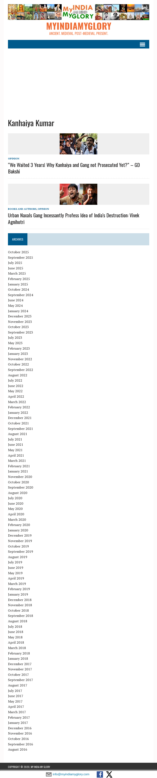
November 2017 (20, 669)
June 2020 (15, 503)
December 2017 (20, 664)
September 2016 (20, 744)
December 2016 (20, 728)
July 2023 (15, 337)
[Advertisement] (78, 80)
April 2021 (16, 455)
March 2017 (17, 712)
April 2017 (16, 706)
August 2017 (17, 685)
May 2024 (15, 305)
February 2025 (19, 278)
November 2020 (20, 476)
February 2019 (19, 589)
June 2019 (15, 567)
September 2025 (20, 257)
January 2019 (18, 594)
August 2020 (17, 492)
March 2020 (17, 519)
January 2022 (18, 412)
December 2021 (20, 417)
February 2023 (19, 348)
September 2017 (20, 679)
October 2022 (18, 364)
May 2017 (15, 701)
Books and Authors (22, 208)
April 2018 (16, 642)
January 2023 (18, 353)
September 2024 (20, 295)
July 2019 (15, 562)
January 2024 (18, 311)
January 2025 (18, 284)
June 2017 (15, 696)
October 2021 (18, 423)
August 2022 (17, 375)
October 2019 (18, 546)
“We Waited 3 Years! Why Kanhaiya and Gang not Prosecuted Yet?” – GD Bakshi (74, 168)
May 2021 (15, 450)
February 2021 (19, 466)
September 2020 (20, 487)
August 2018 (17, 621)
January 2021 (18, 471)
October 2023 (18, 327)
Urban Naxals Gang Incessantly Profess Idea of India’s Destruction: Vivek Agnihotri (73, 218)
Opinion (13, 158)
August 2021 (17, 434)
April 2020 (16, 514)
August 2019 (17, 557)
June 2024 (15, 300)
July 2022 (15, 380)
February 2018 (19, 653)
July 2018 (15, 626)
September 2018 (20, 615)
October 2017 (18, 674)
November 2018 (20, 605)
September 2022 (20, 369)
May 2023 (15, 343)
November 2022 (20, 359)
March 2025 (17, 273)
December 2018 (20, 599)
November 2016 (20, 733)
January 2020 (18, 530)
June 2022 (15, 385)
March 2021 (17, 460)
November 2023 (20, 321)
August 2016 (17, 749)
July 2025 (15, 262)
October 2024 (18, 289)
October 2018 (18, 610)
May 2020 (15, 508)
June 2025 (15, 268)
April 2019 (16, 578)
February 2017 (19, 717)
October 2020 (18, 482)
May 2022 (15, 391)
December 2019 (20, 535)
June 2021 (15, 444)
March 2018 (17, 648)
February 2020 (19, 524)
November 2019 (20, 541)
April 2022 (16, 396)
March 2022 (17, 402)
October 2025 (18, 252)
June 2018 (15, 631)
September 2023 (20, 332)
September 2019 (20, 551)
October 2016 (18, 738)
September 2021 (20, 428)
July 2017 (15, 690)
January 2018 (18, 658)
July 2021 (15, 439)
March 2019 (17, 583)
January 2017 (18, 722)
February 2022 (19, 407)
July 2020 (15, 498)
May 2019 (15, 573)
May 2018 (15, 637)
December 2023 (20, 316)
